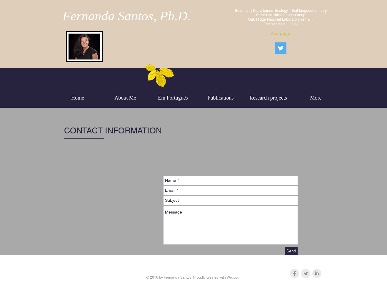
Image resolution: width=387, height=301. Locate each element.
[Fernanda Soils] (280, 48)
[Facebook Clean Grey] (294, 273)
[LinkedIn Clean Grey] (316, 273)
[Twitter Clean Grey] (305, 273)
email (306, 19)
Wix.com (233, 277)
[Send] (291, 251)
